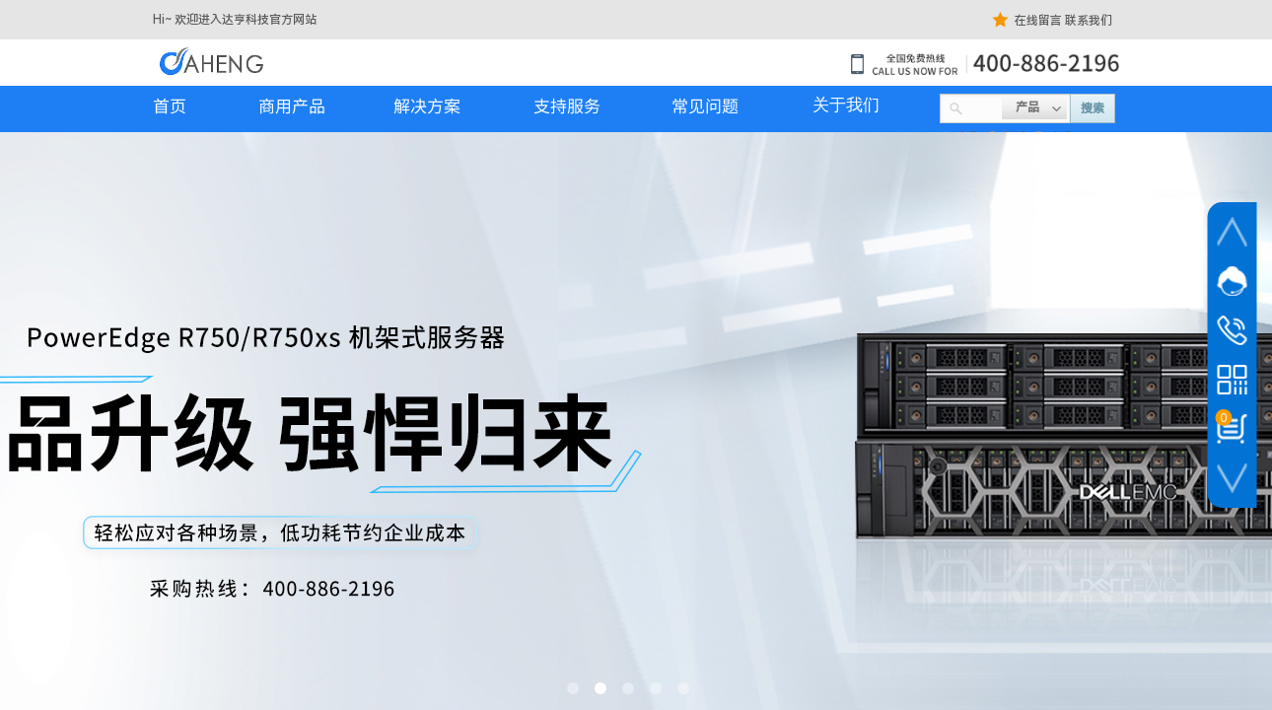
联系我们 (1088, 21)
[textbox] (982, 106)
